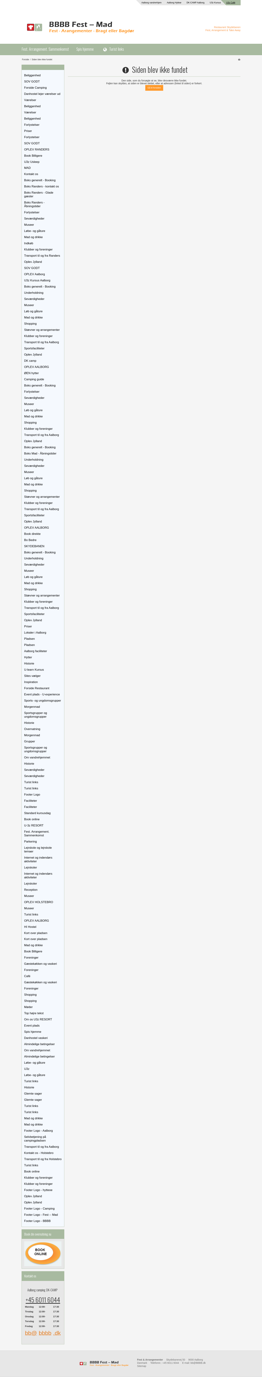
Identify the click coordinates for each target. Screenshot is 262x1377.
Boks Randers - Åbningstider (34, 204)
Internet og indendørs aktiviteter (38, 859)
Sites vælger (32, 676)
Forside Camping (35, 87)
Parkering (30, 841)
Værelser (30, 100)
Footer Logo (32, 794)
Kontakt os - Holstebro (39, 1153)
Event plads (32, 1025)
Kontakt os (31, 174)
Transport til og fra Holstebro (43, 1159)
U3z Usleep (32, 162)
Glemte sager (33, 1093)
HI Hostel (30, 927)
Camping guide (34, 379)
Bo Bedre (30, 540)
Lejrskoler (30, 867)
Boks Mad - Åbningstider (40, 453)
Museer (29, 224)
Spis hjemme (85, 49)
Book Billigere (33, 155)
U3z (27, 1069)
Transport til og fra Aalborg (41, 342)
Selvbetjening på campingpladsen (35, 1138)
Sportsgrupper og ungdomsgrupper (35, 714)
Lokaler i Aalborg (35, 632)
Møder (28, 1007)
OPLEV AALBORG (36, 367)
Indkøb (28, 243)
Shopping (30, 323)
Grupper (29, 741)
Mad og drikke (33, 237)
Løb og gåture (33, 311)
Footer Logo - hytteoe (38, 1190)
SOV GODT (32, 81)
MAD (27, 168)
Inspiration (31, 682)
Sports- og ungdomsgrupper (42, 700)
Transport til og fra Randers (42, 255)
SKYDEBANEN (34, 546)
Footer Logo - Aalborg (38, 1130)
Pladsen (29, 638)
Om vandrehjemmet (37, 757)
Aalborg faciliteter (35, 651)
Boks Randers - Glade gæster (38, 194)
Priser (28, 131)
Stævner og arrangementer (42, 330)
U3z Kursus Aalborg (37, 280)
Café (27, 976)
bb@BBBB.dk (198, 1362)
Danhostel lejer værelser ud (42, 94)
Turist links (116, 49)
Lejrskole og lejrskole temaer (38, 849)
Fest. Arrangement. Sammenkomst (45, 49)
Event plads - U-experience (42, 694)
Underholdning (33, 292)
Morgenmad (32, 706)
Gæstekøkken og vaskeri (40, 963)
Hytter (28, 657)
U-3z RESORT (34, 825)
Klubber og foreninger (38, 249)
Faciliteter (30, 800)
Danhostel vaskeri (36, 1038)
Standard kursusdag (37, 813)
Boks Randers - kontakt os (41, 186)
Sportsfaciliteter (34, 348)
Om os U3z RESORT (38, 1019)
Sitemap (141, 1366)
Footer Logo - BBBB (37, 1221)
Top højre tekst (34, 1013)
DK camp (30, 360)
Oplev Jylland (33, 262)
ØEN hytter (31, 373)
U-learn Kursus (34, 669)
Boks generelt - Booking (40, 180)
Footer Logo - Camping (39, 1208)
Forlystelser (32, 124)
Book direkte (32, 534)
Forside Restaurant (36, 688)
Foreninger (31, 957)
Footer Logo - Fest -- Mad (41, 1214)
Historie (29, 663)
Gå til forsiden (154, 88)
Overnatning (32, 729)
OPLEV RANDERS (36, 149)
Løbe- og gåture (34, 231)
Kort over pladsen (36, 933)
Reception (31, 889)
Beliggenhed (32, 75)
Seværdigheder (34, 218)
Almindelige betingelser (39, 1044)
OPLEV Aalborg (34, 274)
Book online (32, 819)
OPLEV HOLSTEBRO (38, 902)
